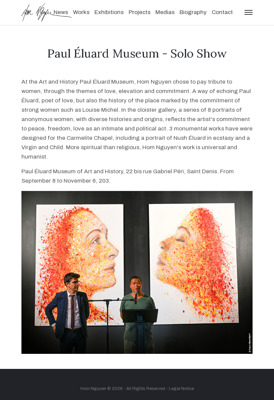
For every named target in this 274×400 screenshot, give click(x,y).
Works (81, 12)
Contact (222, 12)
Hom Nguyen (93, 388)
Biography (193, 12)
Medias (165, 12)
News (61, 12)
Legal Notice (181, 388)
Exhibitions (109, 12)
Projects (139, 12)
